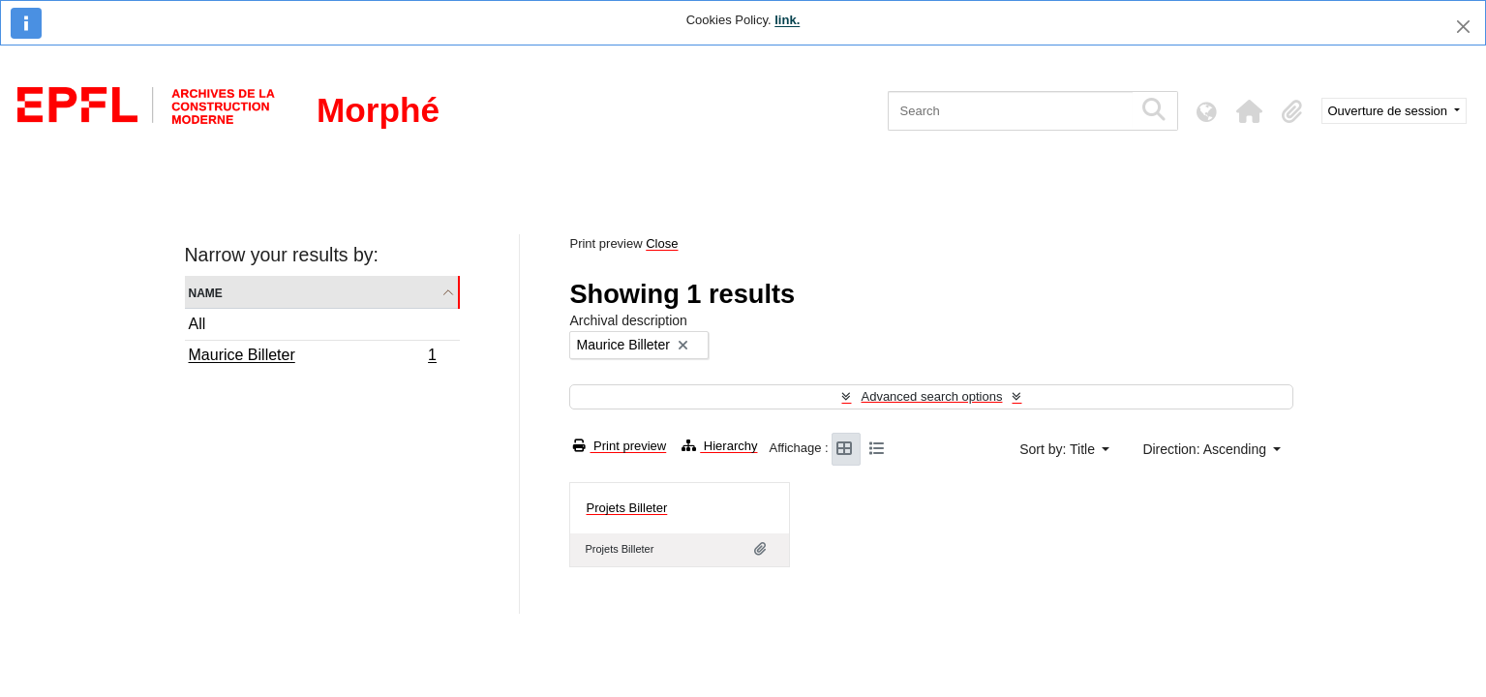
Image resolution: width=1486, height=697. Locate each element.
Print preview (619, 446)
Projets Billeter (626, 507)
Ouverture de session (1389, 111)
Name (206, 292)
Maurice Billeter (313, 357)
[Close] (1463, 26)
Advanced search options (931, 396)
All (197, 324)
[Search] (1010, 111)
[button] (1249, 111)
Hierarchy (719, 446)
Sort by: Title (1059, 449)
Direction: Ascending (1206, 449)
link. (787, 20)
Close (662, 243)
